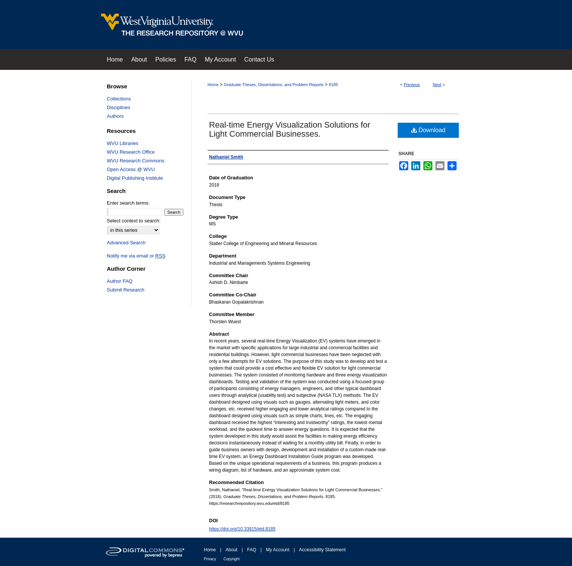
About (231, 549)
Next (437, 84)
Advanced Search (126, 242)
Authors (115, 116)
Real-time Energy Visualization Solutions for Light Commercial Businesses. (290, 129)
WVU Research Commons (135, 160)
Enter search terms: (128, 203)
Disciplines (118, 107)
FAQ (251, 549)
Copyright (231, 559)
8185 (333, 84)
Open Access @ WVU (131, 169)
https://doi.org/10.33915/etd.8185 (242, 529)
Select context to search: (133, 221)
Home (213, 84)
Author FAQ (119, 281)
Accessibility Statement (322, 549)
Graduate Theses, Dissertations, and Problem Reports (274, 84)
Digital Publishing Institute (135, 178)
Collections (119, 99)
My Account (277, 549)
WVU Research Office (131, 152)
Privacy (210, 559)
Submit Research (126, 290)
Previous (412, 84)
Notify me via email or (136, 256)
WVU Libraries (122, 143)
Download (428, 130)
